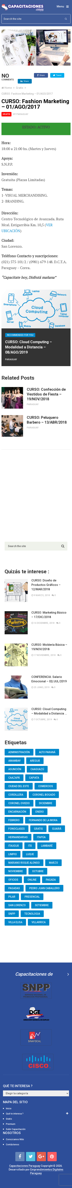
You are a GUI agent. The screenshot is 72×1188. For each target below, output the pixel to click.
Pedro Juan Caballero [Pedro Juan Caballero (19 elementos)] (44, 888)
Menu (60, 6)
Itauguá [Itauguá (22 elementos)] (13, 845)
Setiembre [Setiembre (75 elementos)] (42, 905)
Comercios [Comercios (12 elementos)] (45, 786)
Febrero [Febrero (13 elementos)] (14, 820)
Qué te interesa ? (14, 1113)
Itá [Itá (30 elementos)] (30, 845)
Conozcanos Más (15, 1139)
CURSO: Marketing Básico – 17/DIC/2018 (48, 615)
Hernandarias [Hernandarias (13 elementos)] (18, 837)
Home (8, 87)
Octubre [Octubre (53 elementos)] (38, 871)
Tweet (57, 75)
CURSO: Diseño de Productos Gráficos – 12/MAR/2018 (46, 585)
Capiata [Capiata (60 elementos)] (34, 777)
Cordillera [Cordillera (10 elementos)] (15, 794)
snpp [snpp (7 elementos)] (11, 913)
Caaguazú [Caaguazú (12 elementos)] (37, 769)
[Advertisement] (36, 495)
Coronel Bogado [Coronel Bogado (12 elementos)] (43, 794)
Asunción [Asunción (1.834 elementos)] (14, 769)
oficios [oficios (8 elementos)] (13, 879)
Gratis (19, 87)
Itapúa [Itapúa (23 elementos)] (41, 837)
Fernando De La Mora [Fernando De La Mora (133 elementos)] (43, 820)
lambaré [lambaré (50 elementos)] (47, 845)
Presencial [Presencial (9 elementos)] (32, 896)
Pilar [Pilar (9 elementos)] (11, 896)
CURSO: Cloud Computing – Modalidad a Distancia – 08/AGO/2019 (28, 347)
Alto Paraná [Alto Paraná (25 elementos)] (47, 752)
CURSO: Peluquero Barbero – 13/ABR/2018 (47, 420)
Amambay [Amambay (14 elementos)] (14, 760)
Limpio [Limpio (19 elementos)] (12, 854)
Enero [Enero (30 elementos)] (39, 811)
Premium (10, 1124)
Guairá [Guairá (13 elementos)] (56, 828)
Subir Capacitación (15, 1129)
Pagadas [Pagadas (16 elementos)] (14, 888)
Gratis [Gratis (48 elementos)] (38, 828)
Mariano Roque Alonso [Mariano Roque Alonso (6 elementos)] (24, 862)
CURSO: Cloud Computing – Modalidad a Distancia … (49, 711)
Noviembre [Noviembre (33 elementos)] (15, 871)
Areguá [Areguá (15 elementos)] (35, 760)
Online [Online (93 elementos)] (32, 879)
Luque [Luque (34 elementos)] (30, 854)
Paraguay (22, 114)
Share (41, 75)
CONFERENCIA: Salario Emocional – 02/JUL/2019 (49, 679)
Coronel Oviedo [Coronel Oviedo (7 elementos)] (19, 803)
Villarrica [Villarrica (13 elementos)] (39, 922)
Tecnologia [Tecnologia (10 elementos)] (32, 913)
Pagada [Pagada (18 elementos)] (51, 879)
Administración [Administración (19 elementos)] (19, 752)
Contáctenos (12, 1144)
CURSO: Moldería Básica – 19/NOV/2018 (49, 647)
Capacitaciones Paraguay (24, 1165)
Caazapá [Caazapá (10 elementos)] (14, 777)
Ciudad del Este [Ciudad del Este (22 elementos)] (18, 786)
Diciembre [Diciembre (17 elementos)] (45, 803)
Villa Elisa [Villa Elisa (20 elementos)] (15, 922)
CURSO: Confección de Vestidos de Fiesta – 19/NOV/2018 (46, 394)
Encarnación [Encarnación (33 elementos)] (17, 811)
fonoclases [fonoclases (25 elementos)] (16, 828)
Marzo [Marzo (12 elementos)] (53, 862)
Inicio (8, 1108)
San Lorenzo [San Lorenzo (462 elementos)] (17, 905)
